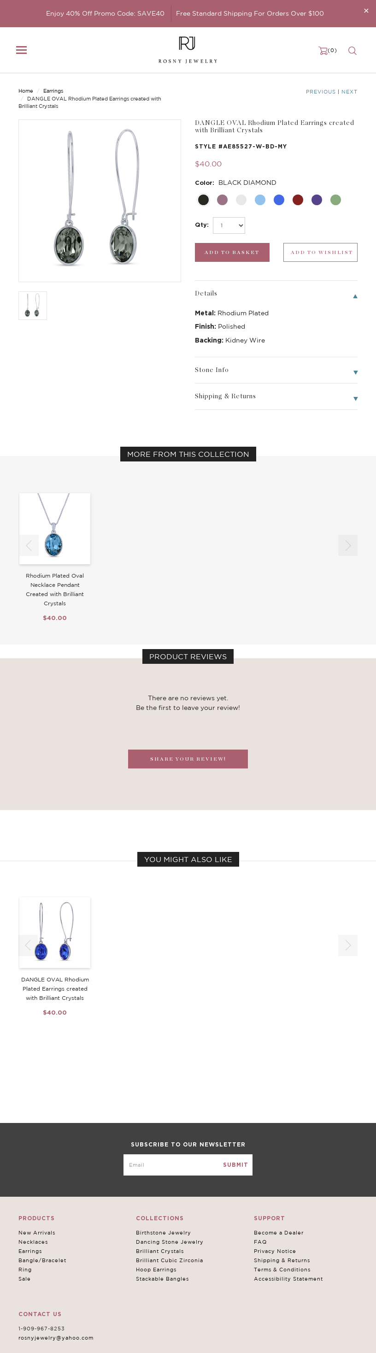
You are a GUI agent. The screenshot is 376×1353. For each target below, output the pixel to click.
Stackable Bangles (162, 1279)
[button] (348, 545)
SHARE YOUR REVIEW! (188, 759)
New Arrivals (36, 1232)
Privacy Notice (275, 1251)
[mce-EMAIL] (188, 1165)
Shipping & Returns (282, 1260)
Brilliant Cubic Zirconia (169, 1260)
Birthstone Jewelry (163, 1232)
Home (25, 91)
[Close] (366, 10)
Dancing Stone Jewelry (170, 1242)
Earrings (53, 91)
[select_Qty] (229, 225)
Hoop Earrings (156, 1269)
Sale (24, 1279)
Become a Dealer (279, 1232)
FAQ (260, 1242)
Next (349, 92)
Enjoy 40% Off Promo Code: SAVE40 (105, 13)
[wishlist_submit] (320, 252)
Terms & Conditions (282, 1269)
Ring (25, 1269)
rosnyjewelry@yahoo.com (56, 1338)
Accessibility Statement (288, 1279)
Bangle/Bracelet (42, 1260)
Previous (321, 92)
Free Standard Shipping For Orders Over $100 (250, 13)
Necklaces (33, 1242)
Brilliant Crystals (160, 1251)
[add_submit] (232, 252)
